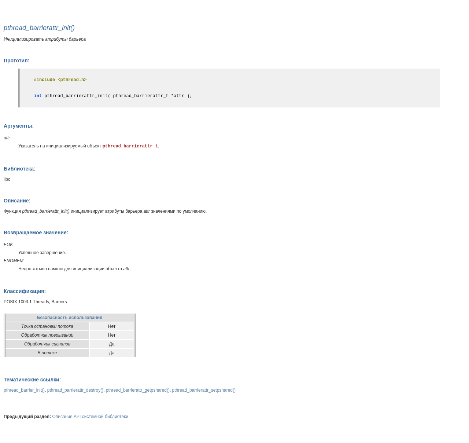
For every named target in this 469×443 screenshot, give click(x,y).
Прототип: (16, 60)
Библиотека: (20, 169)
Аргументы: (19, 126)
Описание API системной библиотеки (90, 416)
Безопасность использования (69, 317)
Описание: (17, 201)
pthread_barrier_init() (24, 390)
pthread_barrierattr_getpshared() (138, 390)
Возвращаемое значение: (36, 232)
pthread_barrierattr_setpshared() (204, 390)
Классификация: (25, 291)
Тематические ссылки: (32, 379)
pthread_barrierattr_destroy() (75, 390)
